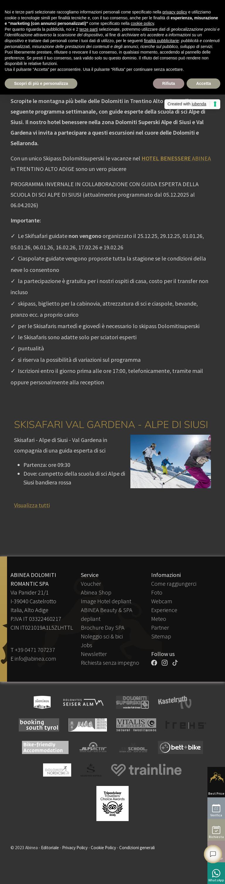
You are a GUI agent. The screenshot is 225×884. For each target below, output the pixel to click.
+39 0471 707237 (35, 649)
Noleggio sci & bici (102, 636)
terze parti (88, 29)
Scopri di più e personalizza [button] (41, 83)
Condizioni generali (137, 847)
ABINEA (176, 158)
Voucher (91, 583)
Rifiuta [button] (168, 83)
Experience (164, 610)
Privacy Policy (75, 847)
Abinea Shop (96, 592)
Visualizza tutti (32, 505)
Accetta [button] (203, 83)
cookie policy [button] (142, 23)
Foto (156, 592)
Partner (160, 627)
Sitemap (161, 636)
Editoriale (50, 847)
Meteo (158, 618)
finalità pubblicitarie (161, 40)
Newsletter (94, 653)
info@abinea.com (35, 658)
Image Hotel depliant (106, 601)
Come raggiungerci (173, 583)
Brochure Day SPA (103, 627)
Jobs (86, 645)
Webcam (161, 601)
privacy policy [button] (175, 12)
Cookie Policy (103, 847)
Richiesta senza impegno (110, 662)
